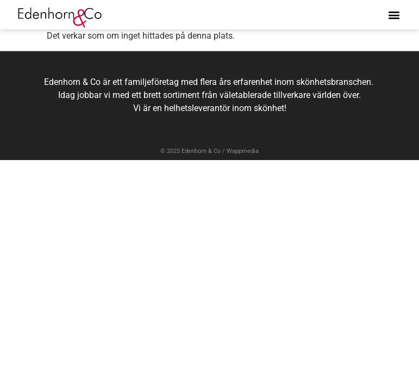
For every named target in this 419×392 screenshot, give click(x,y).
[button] (394, 14)
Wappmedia (243, 151)
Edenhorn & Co (201, 151)
